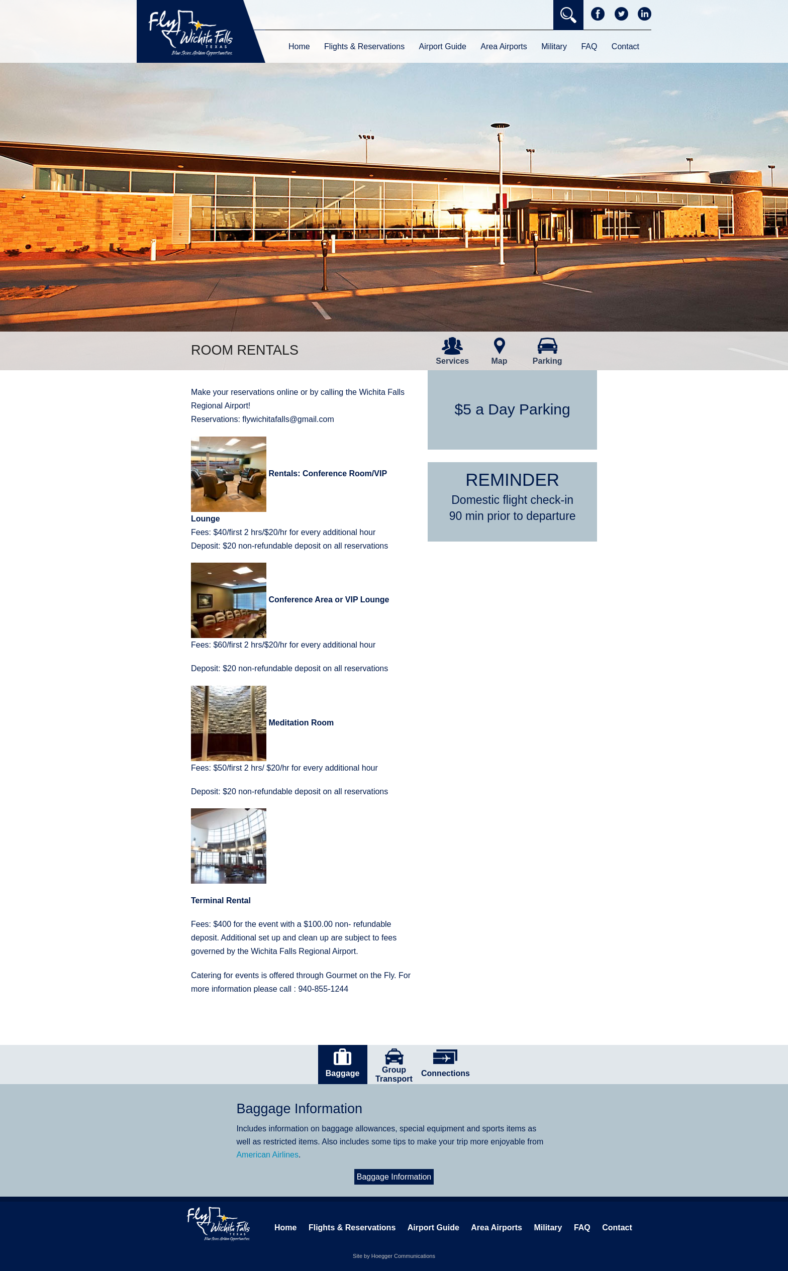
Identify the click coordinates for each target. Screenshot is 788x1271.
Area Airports (503, 46)
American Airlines (267, 1154)
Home (299, 46)
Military (554, 46)
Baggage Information (394, 1177)
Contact (625, 46)
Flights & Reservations (364, 46)
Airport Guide (442, 46)
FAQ (589, 46)
